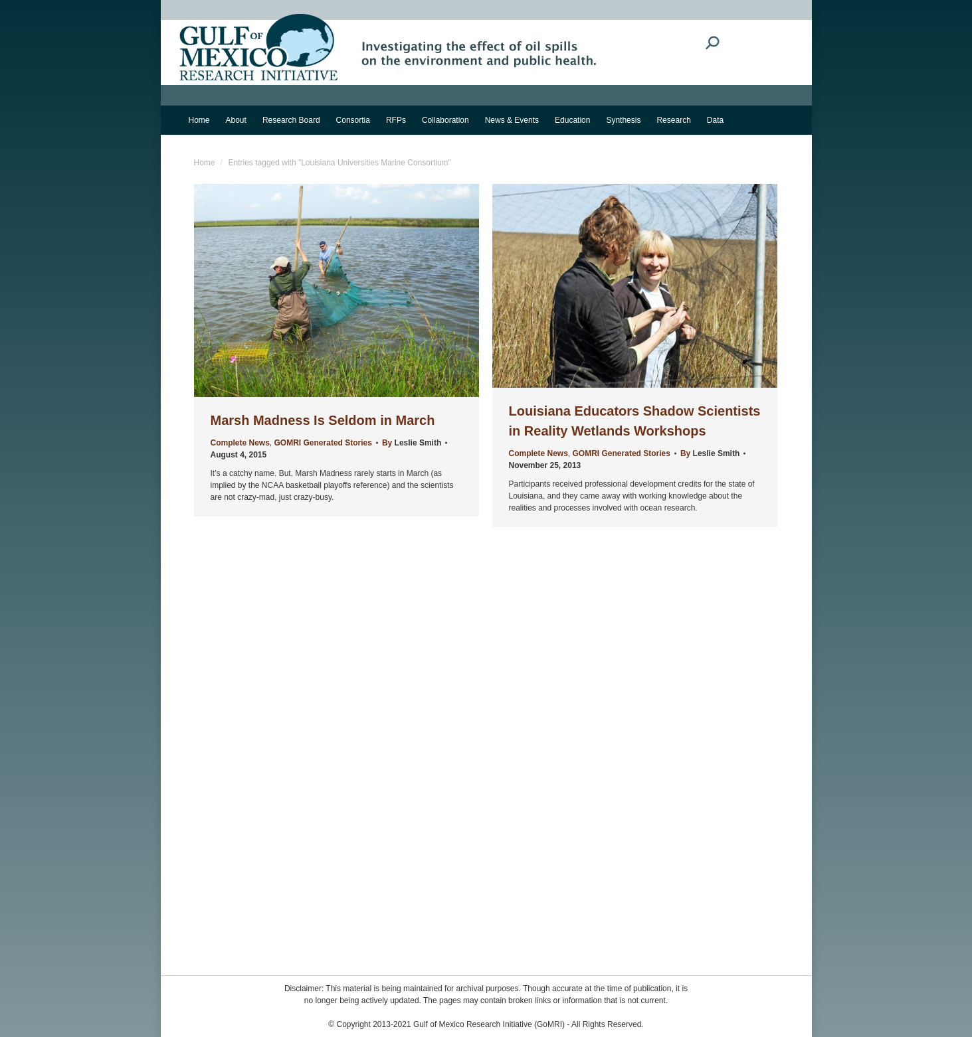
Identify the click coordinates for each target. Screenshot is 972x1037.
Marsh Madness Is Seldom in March (323, 420)
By (411, 442)
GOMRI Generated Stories (323, 442)
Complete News (240, 442)
